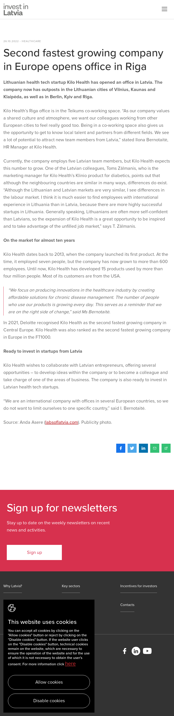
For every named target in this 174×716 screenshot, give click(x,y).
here (70, 663)
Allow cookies (49, 682)
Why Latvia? (12, 586)
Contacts (127, 605)
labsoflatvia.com (61, 422)
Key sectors (71, 586)
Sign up (34, 552)
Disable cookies (49, 701)
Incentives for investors (138, 586)
